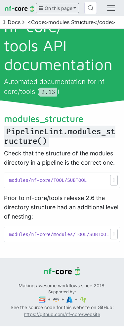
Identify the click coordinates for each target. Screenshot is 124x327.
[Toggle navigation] (111, 8)
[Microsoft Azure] (70, 299)
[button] (114, 180)
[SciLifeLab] (83, 299)
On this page (55, 8)
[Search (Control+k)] (90, 8)
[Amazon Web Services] (56, 299)
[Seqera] (43, 299)
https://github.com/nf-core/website (62, 314)
